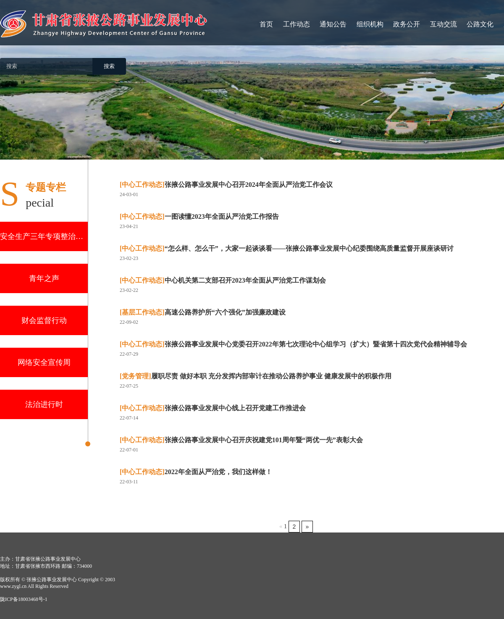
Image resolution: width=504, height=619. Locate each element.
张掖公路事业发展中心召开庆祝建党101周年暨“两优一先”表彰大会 (241, 439)
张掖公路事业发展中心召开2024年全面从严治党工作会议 (226, 184)
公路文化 (480, 24)
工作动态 (296, 24)
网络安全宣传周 (44, 362)
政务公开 (406, 24)
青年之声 (44, 278)
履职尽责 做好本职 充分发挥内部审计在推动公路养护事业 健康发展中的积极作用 (255, 376)
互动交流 (443, 24)
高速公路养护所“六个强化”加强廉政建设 (203, 312)
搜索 (109, 66)
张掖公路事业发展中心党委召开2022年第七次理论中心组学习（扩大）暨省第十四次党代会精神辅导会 (293, 344)
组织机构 (370, 24)
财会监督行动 (44, 320)
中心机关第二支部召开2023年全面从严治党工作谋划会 (223, 280)
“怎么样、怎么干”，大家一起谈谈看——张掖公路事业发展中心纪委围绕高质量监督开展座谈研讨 (287, 248)
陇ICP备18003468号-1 (23, 599)
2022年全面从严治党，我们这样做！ (196, 471)
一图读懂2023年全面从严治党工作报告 (199, 216)
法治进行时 (44, 404)
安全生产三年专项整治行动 (44, 236)
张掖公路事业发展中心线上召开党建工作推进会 (213, 408)
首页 (266, 24)
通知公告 (333, 24)
